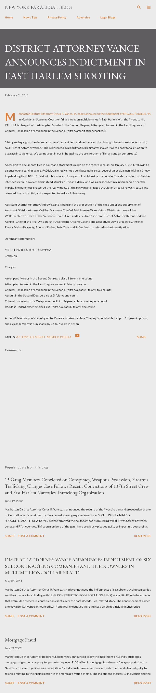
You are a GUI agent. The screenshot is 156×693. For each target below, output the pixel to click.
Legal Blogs (108, 17)
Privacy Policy (57, 17)
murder (53, 337)
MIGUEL (40, 337)
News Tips (30, 17)
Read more (142, 536)
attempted (25, 337)
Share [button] (141, 337)
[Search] (138, 7)
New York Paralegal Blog (38, 7)
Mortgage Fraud (20, 640)
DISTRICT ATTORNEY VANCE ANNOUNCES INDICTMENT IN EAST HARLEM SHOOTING (75, 62)
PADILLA (66, 337)
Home (9, 17)
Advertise (83, 17)
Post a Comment (31, 536)
